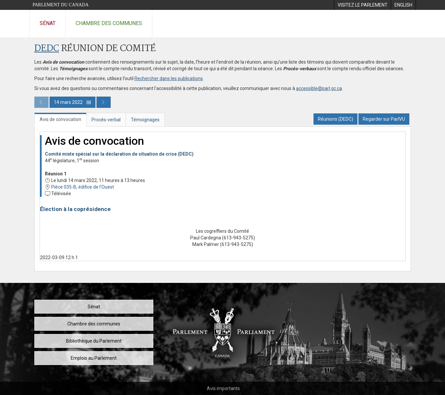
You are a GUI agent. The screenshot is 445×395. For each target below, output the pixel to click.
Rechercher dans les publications (168, 78)
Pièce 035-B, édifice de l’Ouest (82, 187)
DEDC (46, 48)
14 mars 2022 (72, 102)
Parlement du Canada (61, 4)
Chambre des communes (109, 23)
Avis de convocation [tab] (60, 119)
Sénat (48, 23)
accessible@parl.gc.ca (319, 88)
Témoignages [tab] (145, 119)
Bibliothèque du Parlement (94, 341)
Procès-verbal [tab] (106, 119)
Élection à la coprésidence (75, 209)
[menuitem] (362, 5)
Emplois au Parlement (94, 358)
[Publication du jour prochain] (103, 102)
